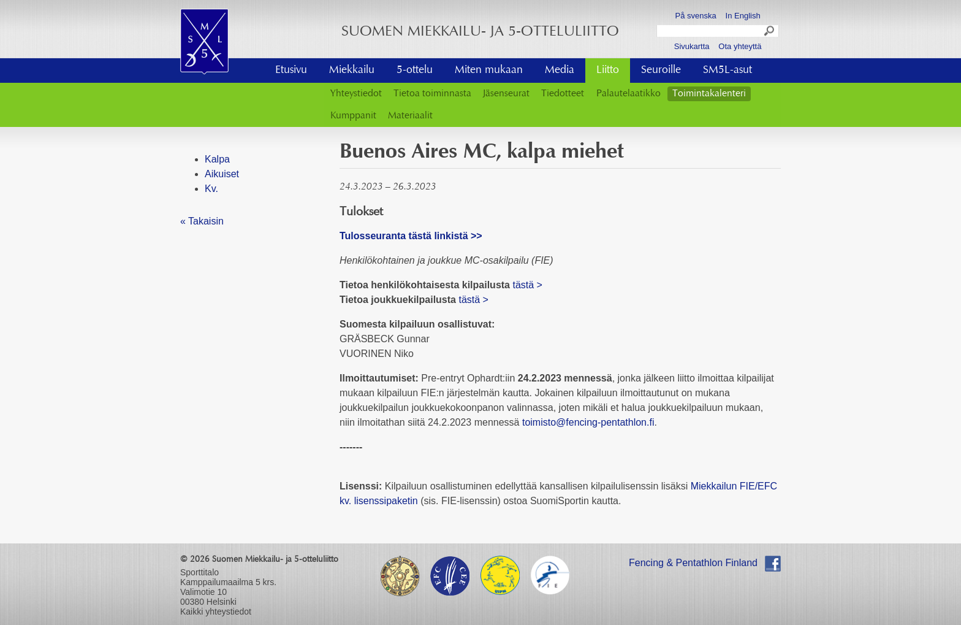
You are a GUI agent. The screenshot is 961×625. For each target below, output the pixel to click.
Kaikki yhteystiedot (215, 611)
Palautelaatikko (628, 94)
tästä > (527, 285)
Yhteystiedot (356, 94)
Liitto (607, 70)
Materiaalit (410, 116)
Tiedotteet (562, 94)
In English (743, 15)
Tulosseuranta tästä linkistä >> (411, 236)
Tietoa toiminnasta (432, 94)
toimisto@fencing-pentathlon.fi (588, 422)
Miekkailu (351, 70)
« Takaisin (202, 221)
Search (770, 32)
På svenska (695, 15)
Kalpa (217, 159)
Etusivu (291, 70)
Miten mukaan (489, 70)
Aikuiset (222, 174)
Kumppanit (353, 116)
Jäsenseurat (506, 94)
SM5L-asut (727, 70)
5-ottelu (415, 70)
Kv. (211, 188)
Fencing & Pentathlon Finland (693, 563)
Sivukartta (692, 46)
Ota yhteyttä (739, 46)
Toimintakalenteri (709, 94)
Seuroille (661, 70)
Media (559, 70)
